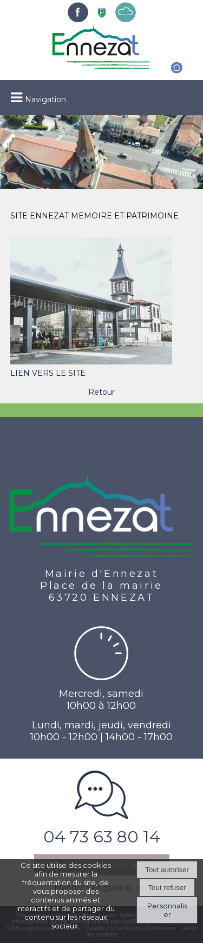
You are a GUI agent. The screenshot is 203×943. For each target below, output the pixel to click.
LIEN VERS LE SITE (48, 373)
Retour (101, 392)
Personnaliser (167, 910)
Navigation (45, 99)
